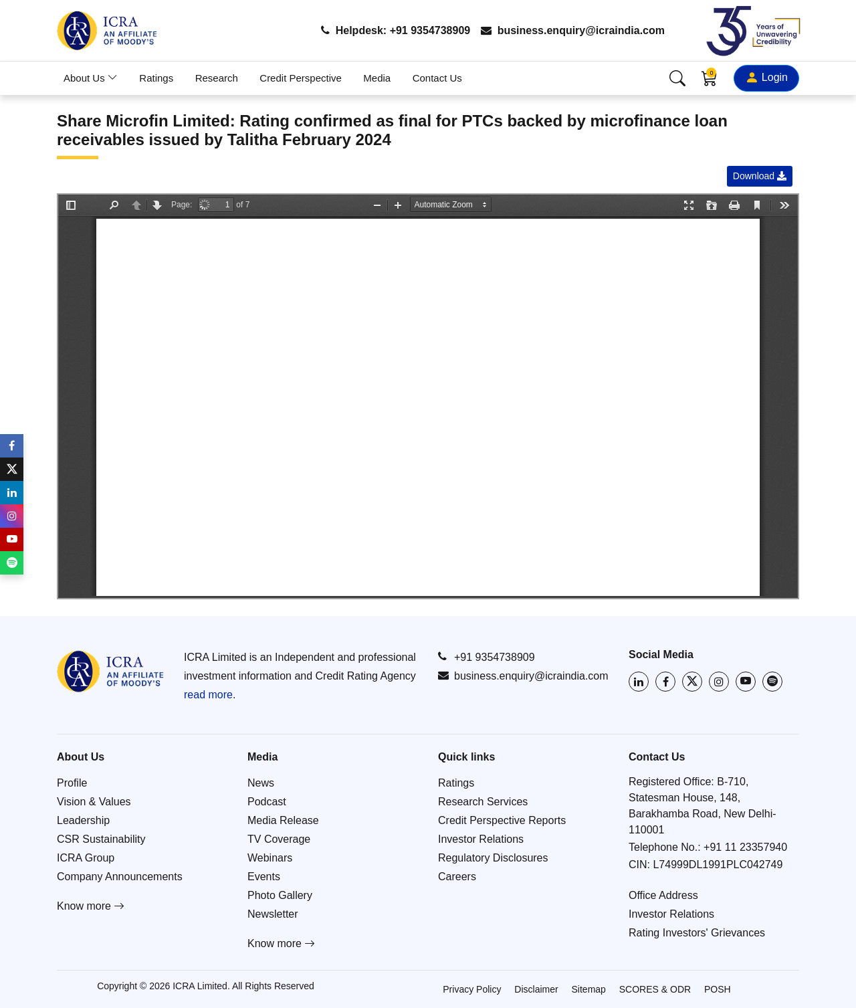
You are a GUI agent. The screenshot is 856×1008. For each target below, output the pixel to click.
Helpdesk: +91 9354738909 (395, 30)
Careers (457, 876)
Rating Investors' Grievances (697, 932)
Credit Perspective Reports (502, 820)
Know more (90, 906)
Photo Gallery (279, 895)
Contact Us (437, 78)
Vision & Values (94, 801)
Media (377, 78)
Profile (72, 783)
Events (263, 876)
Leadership (83, 820)
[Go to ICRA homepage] (110, 671)
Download (759, 176)
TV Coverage (278, 839)
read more (208, 694)
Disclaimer (536, 989)
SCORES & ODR (655, 989)
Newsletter (272, 914)
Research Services (483, 801)
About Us (91, 78)
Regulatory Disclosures (493, 858)
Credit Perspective (300, 78)
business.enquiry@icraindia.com (573, 30)
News (260, 783)
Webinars (269, 858)
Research (216, 78)
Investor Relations (481, 839)
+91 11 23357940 (745, 847)
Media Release (283, 820)
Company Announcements (120, 876)
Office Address (663, 895)
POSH (717, 989)
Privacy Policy (472, 989)
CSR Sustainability (101, 839)
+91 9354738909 (486, 657)
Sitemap (589, 989)
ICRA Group (85, 858)
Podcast (266, 801)
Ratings (156, 78)
